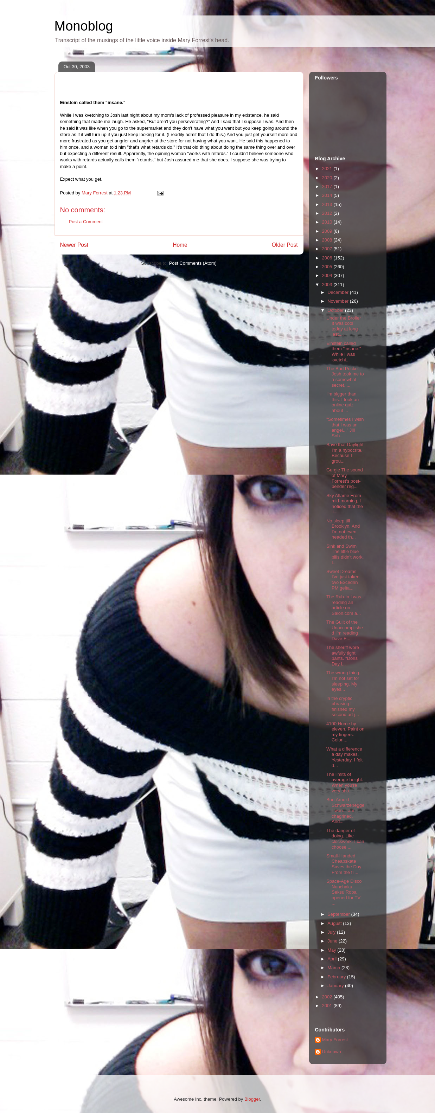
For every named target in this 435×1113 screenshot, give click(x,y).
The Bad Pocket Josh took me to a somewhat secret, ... (345, 377)
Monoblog (84, 26)
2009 (328, 231)
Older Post (285, 245)
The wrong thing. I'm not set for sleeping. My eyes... (343, 681)
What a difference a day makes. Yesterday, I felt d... (344, 757)
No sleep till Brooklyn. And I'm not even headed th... (343, 529)
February (337, 976)
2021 (328, 168)
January (336, 985)
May (332, 950)
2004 (328, 275)
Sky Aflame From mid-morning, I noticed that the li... (344, 504)
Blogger (252, 1099)
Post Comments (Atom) (193, 263)
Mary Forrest (335, 1039)
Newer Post (74, 245)
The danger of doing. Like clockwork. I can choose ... (345, 839)
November (338, 301)
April (332, 958)
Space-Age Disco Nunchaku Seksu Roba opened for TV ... (344, 892)
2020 (328, 177)
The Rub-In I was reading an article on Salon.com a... (343, 605)
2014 (328, 195)
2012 (328, 213)
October (336, 310)
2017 (328, 186)
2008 (328, 240)
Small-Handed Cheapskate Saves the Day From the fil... (344, 864)
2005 (328, 266)
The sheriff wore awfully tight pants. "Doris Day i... (342, 656)
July (332, 932)
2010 (328, 222)
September (339, 914)
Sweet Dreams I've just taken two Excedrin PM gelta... (342, 580)
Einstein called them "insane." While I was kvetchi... (343, 351)
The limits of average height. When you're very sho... (344, 782)
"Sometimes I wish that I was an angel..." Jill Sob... (345, 427)
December (338, 292)
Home (180, 245)
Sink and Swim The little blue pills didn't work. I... (345, 554)
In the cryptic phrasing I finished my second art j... (342, 707)
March (334, 967)
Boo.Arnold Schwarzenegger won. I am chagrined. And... (345, 810)
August (335, 923)
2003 (328, 284)
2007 (328, 248)
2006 (328, 257)
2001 (328, 1005)
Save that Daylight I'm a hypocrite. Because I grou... (345, 453)
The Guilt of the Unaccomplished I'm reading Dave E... (344, 630)
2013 (328, 204)
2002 (328, 996)
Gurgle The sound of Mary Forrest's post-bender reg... (344, 478)
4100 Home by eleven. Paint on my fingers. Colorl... (345, 732)
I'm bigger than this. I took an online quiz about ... (342, 402)
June (333, 941)
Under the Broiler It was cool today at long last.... (343, 326)
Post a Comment (86, 221)
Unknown (331, 1051)
